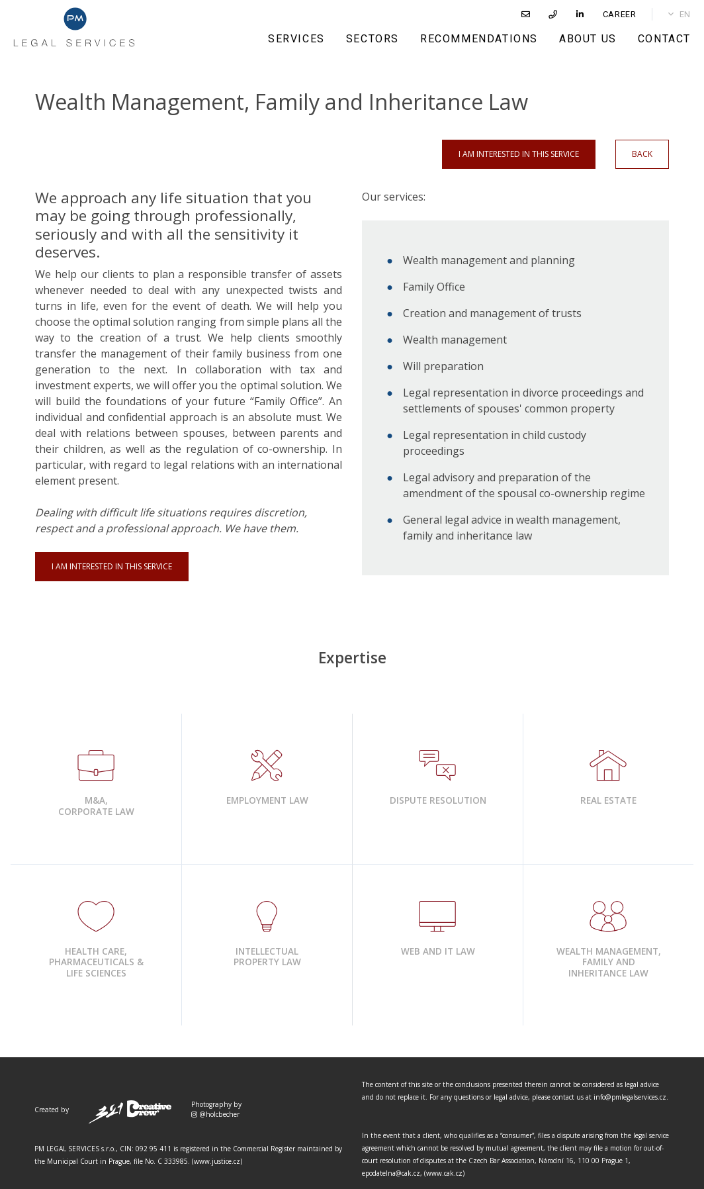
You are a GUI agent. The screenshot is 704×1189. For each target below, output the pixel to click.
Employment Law (267, 800)
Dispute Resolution (438, 800)
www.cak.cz (444, 1173)
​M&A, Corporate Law (96, 805)
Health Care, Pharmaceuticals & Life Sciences (96, 961)
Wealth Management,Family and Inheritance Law (608, 961)
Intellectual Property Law (267, 956)
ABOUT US (588, 38)
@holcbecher (215, 1114)
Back (642, 154)
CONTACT (664, 38)
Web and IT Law (438, 951)
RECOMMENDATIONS (479, 38)
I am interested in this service (519, 154)
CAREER (620, 14)
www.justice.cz (217, 1161)
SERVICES (296, 38)
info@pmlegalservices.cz (630, 1097)
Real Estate (608, 800)
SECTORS (372, 38)
